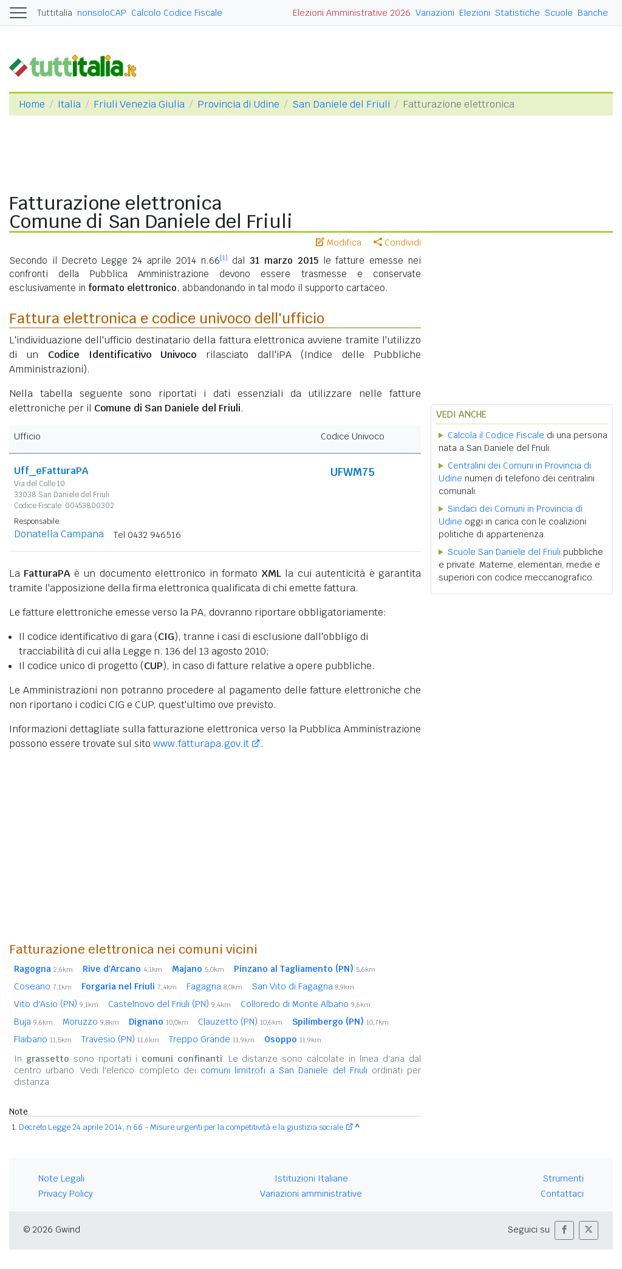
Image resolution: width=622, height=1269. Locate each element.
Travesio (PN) (120, 1039)
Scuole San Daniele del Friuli (504, 551)
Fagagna (214, 986)
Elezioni (474, 12)
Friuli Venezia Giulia (139, 104)
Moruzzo (91, 1021)
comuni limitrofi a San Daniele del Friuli (283, 1070)
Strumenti (563, 1178)
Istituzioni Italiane (311, 1178)
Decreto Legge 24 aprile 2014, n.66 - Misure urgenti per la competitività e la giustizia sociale (181, 1127)
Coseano (43, 986)
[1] (224, 257)
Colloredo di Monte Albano (306, 1004)
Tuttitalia (54, 12)
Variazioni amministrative (311, 1193)
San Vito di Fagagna (303, 986)
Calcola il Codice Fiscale (496, 435)
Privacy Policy (65, 1193)
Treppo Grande (212, 1039)
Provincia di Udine (238, 104)
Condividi (397, 242)
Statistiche (517, 12)
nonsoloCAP (101, 12)
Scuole (559, 12)
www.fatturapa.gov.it (201, 743)
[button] (564, 1230)
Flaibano (43, 1039)
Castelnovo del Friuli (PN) (169, 1004)
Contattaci (562, 1193)
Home (32, 104)
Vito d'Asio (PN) (56, 1004)
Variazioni (434, 12)
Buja (33, 1021)
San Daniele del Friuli (341, 104)
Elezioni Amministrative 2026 (352, 12)
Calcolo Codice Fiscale (176, 12)
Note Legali (61, 1178)
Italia (69, 104)
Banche (593, 12)
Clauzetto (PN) (240, 1021)
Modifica (338, 242)
